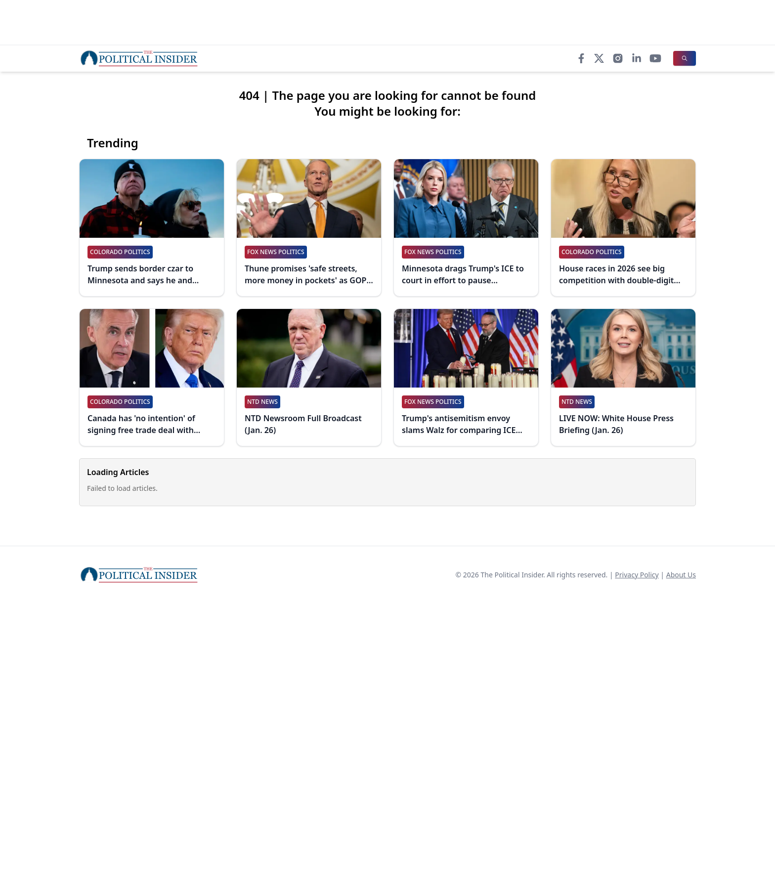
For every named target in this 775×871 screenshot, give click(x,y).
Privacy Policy (636, 574)
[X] (599, 58)
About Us (681, 574)
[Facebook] (581, 58)
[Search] (684, 58)
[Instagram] (618, 58)
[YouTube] (655, 58)
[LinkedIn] (637, 58)
